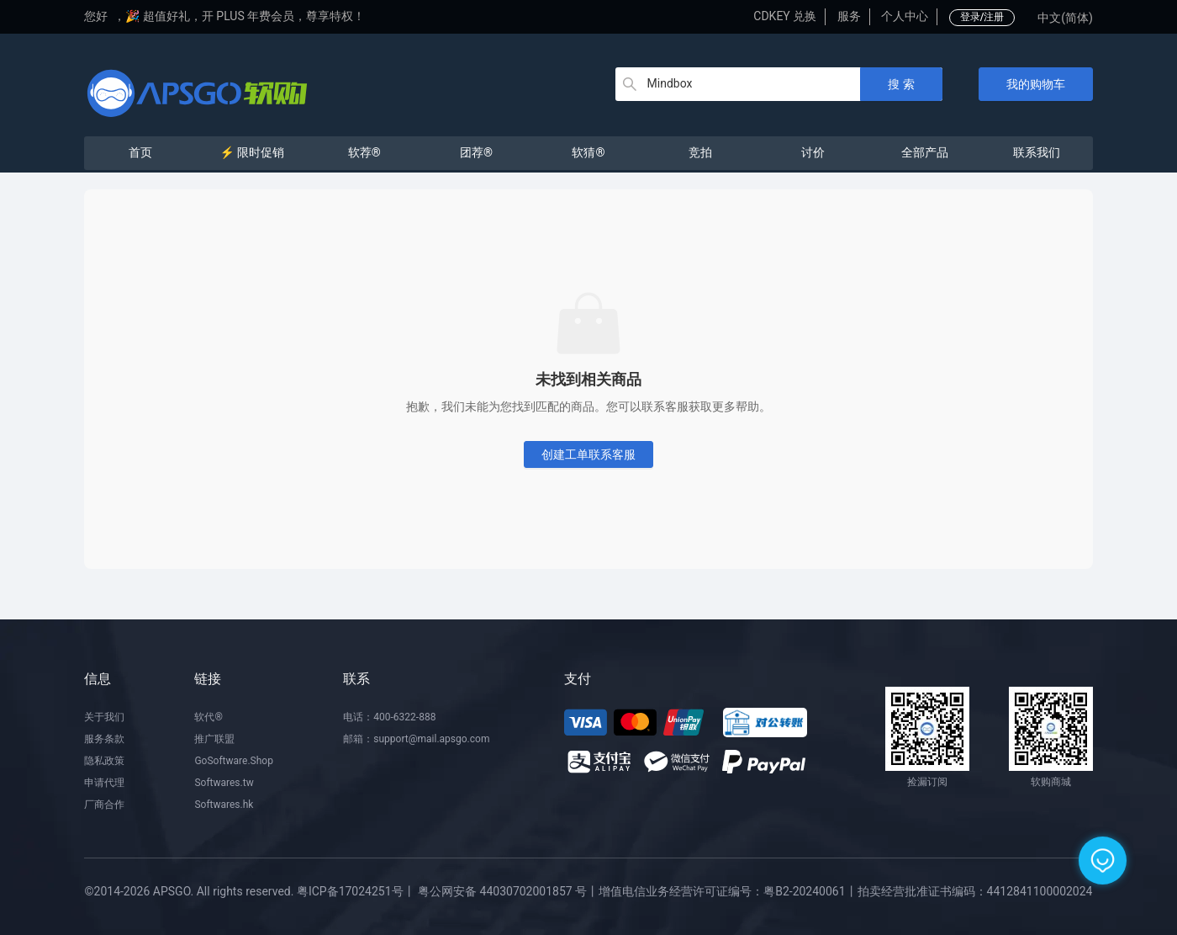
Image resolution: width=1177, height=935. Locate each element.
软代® (208, 717)
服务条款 (104, 739)
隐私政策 (104, 761)
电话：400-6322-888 (389, 717)
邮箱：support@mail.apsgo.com (416, 739)
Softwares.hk (223, 804)
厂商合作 (104, 804)
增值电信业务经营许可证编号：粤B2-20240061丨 (728, 891)
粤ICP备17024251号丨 (356, 891)
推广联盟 (214, 739)
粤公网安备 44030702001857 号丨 (508, 891)
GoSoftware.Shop (233, 761)
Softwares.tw (223, 783)
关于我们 (104, 717)
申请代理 (104, 783)
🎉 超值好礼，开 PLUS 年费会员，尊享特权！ (245, 16)
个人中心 (904, 16)
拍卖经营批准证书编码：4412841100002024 (975, 891)
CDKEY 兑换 (784, 16)
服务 (849, 16)
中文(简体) (1065, 17)
